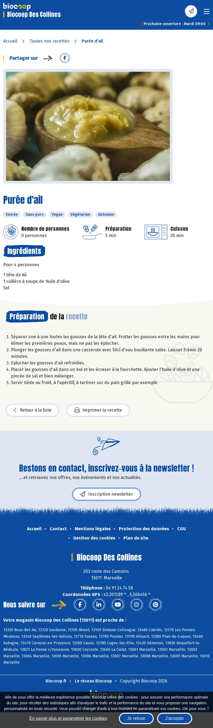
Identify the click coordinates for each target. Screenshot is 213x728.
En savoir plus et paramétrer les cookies (68, 718)
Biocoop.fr (56, 681)
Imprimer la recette (98, 410)
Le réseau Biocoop (93, 681)
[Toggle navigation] (207, 13)
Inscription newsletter (106, 494)
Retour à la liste (32, 410)
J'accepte (174, 718)
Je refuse (136, 718)
